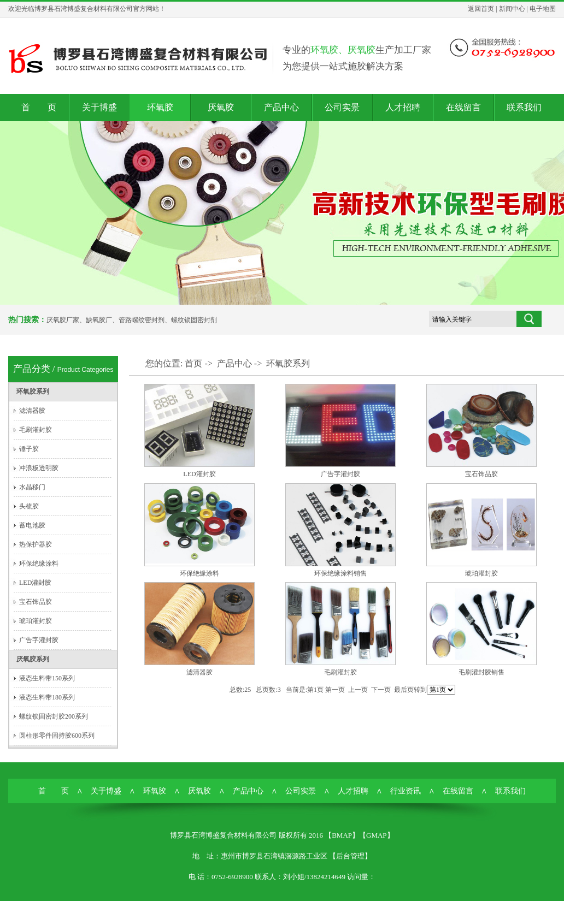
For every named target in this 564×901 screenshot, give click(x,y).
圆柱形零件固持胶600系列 (57, 735)
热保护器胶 (35, 544)
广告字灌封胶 (38, 640)
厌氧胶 (221, 107)
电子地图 (543, 9)
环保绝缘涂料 (38, 563)
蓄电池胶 (32, 525)
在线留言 (463, 107)
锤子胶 (29, 449)
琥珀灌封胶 (35, 621)
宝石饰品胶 (35, 602)
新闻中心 (512, 9)
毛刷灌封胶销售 (481, 672)
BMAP (342, 835)
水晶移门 (32, 487)
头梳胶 (29, 506)
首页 (193, 363)
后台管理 (350, 856)
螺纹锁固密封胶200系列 (53, 716)
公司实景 (342, 107)
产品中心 (281, 107)
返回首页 (481, 9)
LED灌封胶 (35, 582)
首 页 (38, 107)
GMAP (376, 835)
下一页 (381, 689)
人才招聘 (402, 107)
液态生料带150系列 (47, 678)
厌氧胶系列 (32, 659)
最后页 (404, 689)
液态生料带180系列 (47, 697)
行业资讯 (405, 791)
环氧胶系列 (32, 391)
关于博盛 (99, 107)
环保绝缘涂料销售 (340, 573)
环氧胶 (160, 107)
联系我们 (524, 107)
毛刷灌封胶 (35, 430)
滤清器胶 (32, 410)
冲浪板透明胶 (38, 468)
